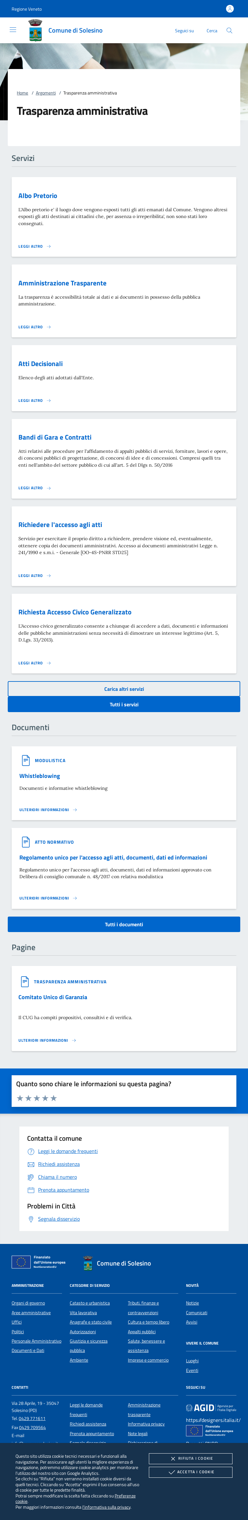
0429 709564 (32, 1427)
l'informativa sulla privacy (106, 1507)
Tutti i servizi (124, 704)
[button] (27, 9)
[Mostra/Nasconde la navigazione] (13, 30)
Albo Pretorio (37, 195)
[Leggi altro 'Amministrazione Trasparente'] (34, 327)
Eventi (192, 1370)
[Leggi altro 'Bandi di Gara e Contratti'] (34, 488)
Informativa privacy (146, 1423)
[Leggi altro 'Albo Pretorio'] (34, 246)
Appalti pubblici (142, 1331)
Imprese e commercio (148, 1360)
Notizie (192, 1302)
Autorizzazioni (83, 1331)
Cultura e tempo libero (148, 1322)
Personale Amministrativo (36, 1341)
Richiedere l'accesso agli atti (60, 524)
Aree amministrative (31, 1312)
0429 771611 (32, 1418)
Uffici (17, 1322)
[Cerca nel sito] (229, 30)
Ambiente (79, 1360)
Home (22, 92)
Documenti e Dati (28, 1350)
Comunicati (196, 1312)
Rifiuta (190, 1459)
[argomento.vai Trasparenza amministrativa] (70, 981)
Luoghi (192, 1360)
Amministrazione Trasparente (62, 283)
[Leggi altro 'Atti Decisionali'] (34, 400)
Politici (18, 1331)
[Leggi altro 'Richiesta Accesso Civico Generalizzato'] (34, 663)
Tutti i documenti (124, 924)
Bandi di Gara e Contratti (54, 437)
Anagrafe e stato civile (91, 1322)
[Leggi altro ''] (48, 809)
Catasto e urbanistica (90, 1302)
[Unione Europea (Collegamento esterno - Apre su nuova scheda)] (40, 1263)
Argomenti (46, 92)
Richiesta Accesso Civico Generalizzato (74, 612)
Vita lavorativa (83, 1312)
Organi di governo (28, 1302)
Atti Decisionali (40, 363)
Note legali (138, 1433)
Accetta (190, 1472)
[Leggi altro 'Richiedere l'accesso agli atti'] (34, 575)
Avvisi (191, 1322)
